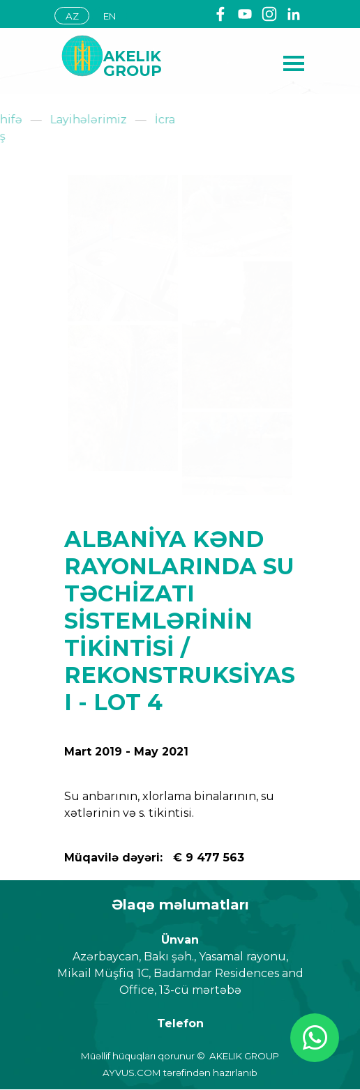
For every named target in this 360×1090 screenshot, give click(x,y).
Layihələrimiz (39, 119)
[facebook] (220, 13)
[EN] (109, 15)
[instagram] (269, 13)
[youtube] (244, 13)
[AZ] (71, 15)
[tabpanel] (155, 63)
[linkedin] (293, 13)
